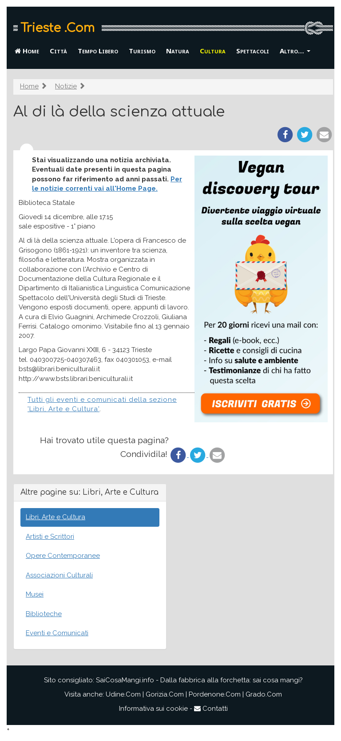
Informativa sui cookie (153, 709)
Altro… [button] (295, 50)
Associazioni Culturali (59, 575)
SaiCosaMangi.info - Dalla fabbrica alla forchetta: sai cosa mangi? (199, 680)
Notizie (66, 86)
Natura (177, 50)
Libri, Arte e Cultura (55, 517)
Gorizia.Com (165, 694)
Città (58, 50)
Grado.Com (264, 694)
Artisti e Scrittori (50, 537)
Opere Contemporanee (63, 556)
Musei (35, 594)
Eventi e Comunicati (57, 633)
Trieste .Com (57, 28)
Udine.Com (123, 694)
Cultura (213, 50)
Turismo (142, 50)
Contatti (211, 709)
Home (27, 50)
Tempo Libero (98, 50)
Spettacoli (252, 50)
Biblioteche (44, 614)
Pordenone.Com (215, 694)
